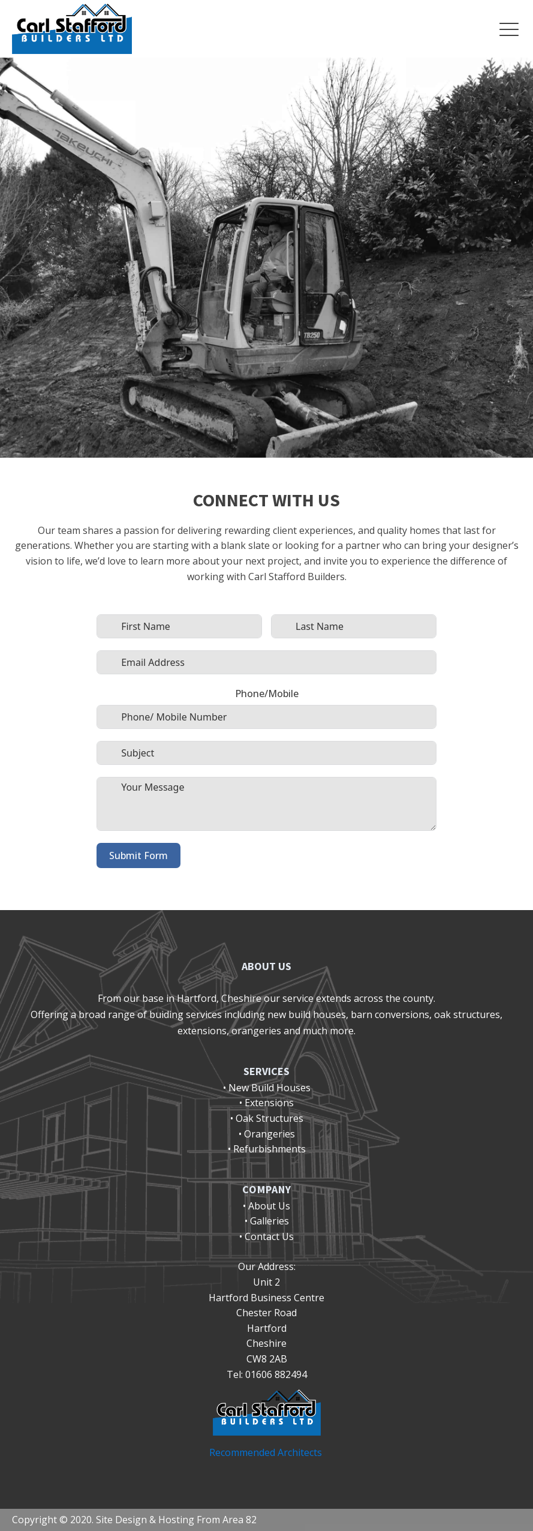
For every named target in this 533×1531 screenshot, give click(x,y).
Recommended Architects (266, 1452)
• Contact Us (266, 1236)
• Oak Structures (266, 1118)
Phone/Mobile (267, 693)
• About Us (266, 1205)
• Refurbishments (267, 1148)
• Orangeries (267, 1133)
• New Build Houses (267, 1087)
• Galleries (267, 1220)
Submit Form (138, 855)
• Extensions (266, 1102)
